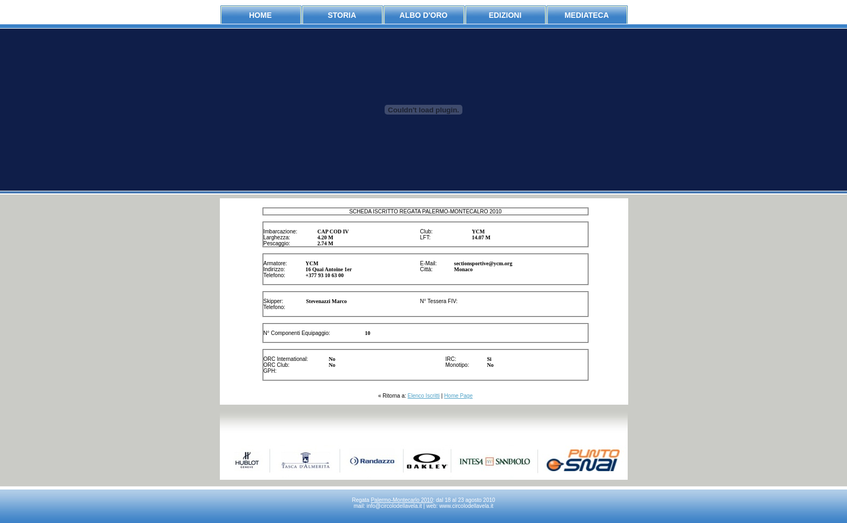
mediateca (586, 15)
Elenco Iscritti (424, 396)
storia (342, 15)
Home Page (458, 396)
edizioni (505, 15)
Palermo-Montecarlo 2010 (402, 500)
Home (260, 15)
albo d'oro (424, 15)
